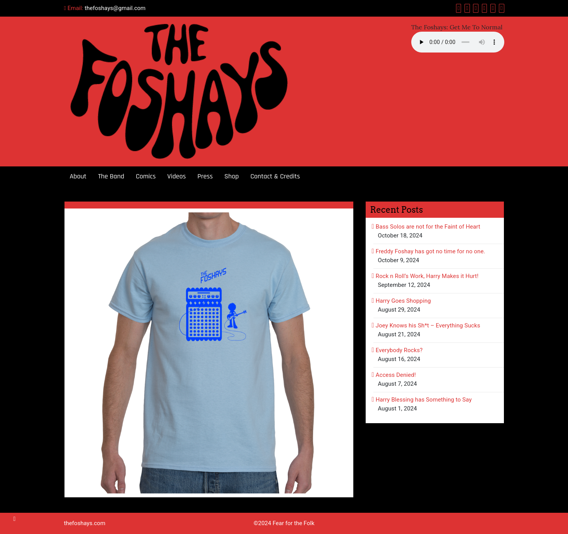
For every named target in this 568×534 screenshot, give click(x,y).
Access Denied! (396, 374)
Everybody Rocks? (399, 350)
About (78, 176)
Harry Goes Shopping (403, 300)
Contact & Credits (275, 176)
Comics (146, 176)
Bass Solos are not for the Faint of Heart (428, 226)
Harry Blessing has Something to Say (424, 399)
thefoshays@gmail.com (115, 8)
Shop (231, 176)
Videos (176, 176)
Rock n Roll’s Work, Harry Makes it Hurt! (427, 276)
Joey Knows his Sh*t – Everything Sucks (428, 325)
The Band (111, 176)
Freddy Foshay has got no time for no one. (430, 251)
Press (205, 176)
